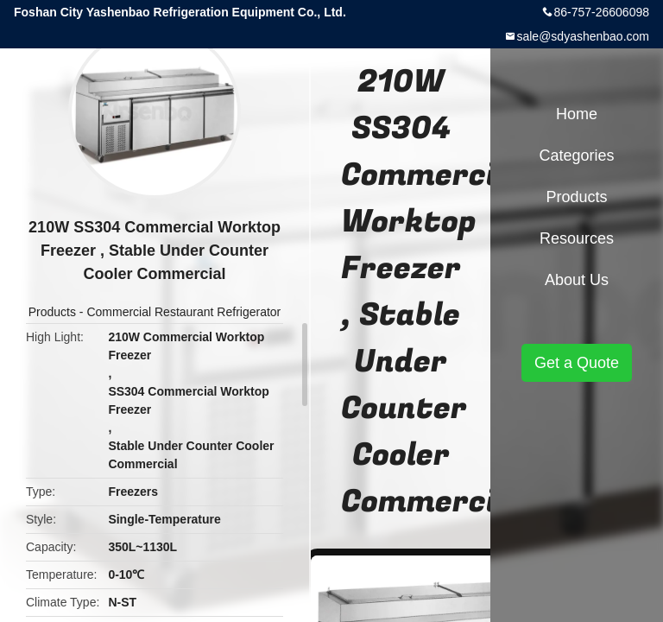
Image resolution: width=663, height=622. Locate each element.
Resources (577, 238)
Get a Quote (576, 362)
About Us (577, 280)
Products (52, 312)
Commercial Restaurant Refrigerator (183, 312)
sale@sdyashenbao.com (582, 36)
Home (576, 114)
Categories (576, 155)
